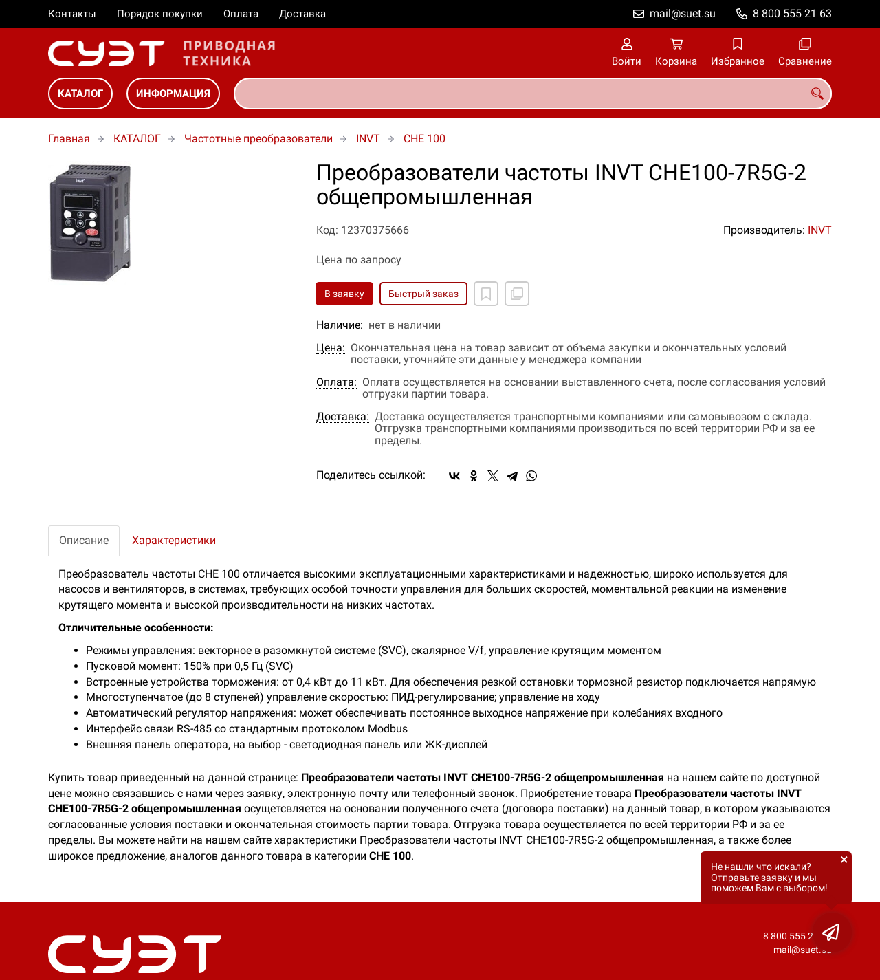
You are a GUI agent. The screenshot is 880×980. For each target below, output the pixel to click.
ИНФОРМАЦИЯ (173, 93)
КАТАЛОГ (80, 93)
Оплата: (336, 382)
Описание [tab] (84, 540)
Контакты (72, 14)
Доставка (302, 14)
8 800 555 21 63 (792, 13)
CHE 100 (425, 138)
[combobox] (533, 93)
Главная (69, 138)
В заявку (344, 293)
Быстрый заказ (423, 293)
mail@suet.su (683, 13)
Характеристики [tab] (174, 540)
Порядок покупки (160, 14)
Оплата (240, 14)
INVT (368, 138)
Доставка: (342, 417)
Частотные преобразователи (258, 138)
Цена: (330, 348)
